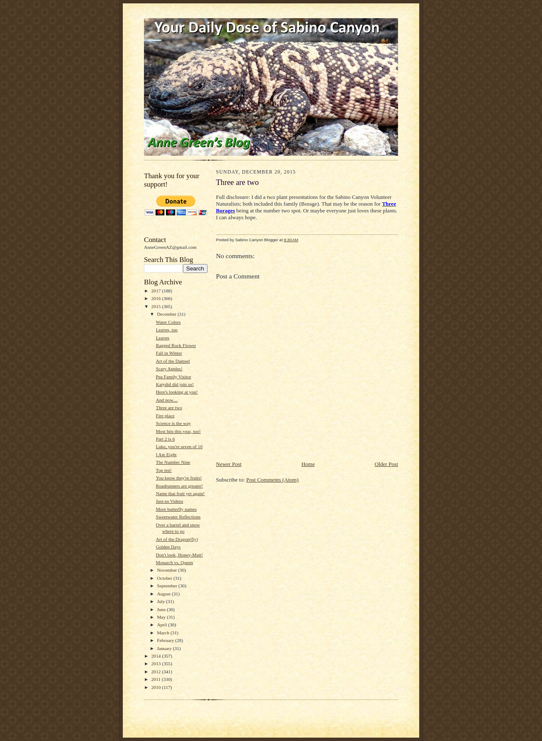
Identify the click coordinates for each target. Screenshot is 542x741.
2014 (156, 655)
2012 (156, 671)
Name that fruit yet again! (180, 493)
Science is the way (173, 423)
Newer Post (228, 464)
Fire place (165, 415)
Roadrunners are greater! (179, 485)
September (168, 585)
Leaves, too (167, 329)
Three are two (169, 407)
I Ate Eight (166, 454)
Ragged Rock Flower (176, 345)
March (164, 632)
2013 (156, 663)
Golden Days (168, 546)
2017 (156, 290)
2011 (156, 679)
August (164, 593)
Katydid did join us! (175, 384)
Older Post (386, 464)
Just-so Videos (169, 501)
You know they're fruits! (179, 477)
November (167, 570)
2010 (156, 687)
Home (308, 464)
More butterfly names (176, 509)
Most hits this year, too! (178, 431)
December (167, 314)
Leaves (162, 337)
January (165, 648)
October (165, 578)
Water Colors (168, 322)
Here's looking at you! (177, 391)
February (166, 640)
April (162, 624)
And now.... (167, 399)
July (161, 601)
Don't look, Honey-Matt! (179, 554)
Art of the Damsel (173, 361)
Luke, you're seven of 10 (179, 446)
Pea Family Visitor (173, 376)
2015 (156, 306)
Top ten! (163, 470)
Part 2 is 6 (165, 438)
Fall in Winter (169, 352)
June (162, 609)
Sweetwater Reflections (178, 516)
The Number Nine (173, 462)
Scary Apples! (169, 368)
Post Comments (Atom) (272, 480)
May (162, 617)
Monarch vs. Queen (174, 562)
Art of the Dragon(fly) (177, 539)
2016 (156, 298)
